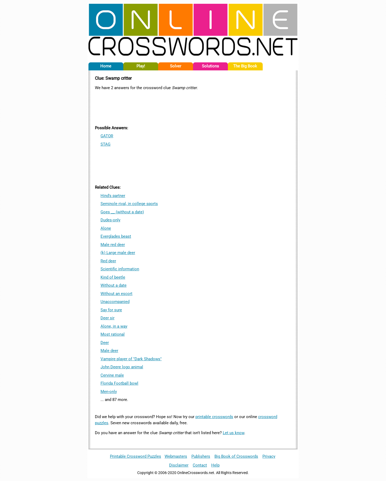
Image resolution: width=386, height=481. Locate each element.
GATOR (107, 136)
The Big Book (245, 66)
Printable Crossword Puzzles (135, 456)
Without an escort (116, 293)
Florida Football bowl (119, 383)
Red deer (108, 261)
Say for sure (111, 310)
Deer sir (107, 318)
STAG (105, 144)
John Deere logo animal (122, 367)
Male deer (109, 350)
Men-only (109, 391)
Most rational (113, 334)
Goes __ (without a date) (122, 212)
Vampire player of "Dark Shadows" (131, 359)
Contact (200, 465)
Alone (106, 228)
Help (215, 465)
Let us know (233, 432)
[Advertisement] (193, 107)
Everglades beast (116, 236)
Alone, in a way (114, 326)
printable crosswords (214, 416)
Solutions (210, 66)
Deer (105, 342)
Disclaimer (178, 465)
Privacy (268, 456)
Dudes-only (110, 220)
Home (105, 66)
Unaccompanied (115, 301)
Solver (175, 66)
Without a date (114, 285)
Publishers (200, 456)
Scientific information (120, 269)
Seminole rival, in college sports (129, 203)
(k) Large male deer (118, 252)
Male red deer (113, 244)
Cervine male (112, 375)
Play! (140, 66)
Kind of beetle (113, 277)
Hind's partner (113, 195)
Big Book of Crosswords (236, 456)
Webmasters (176, 456)
